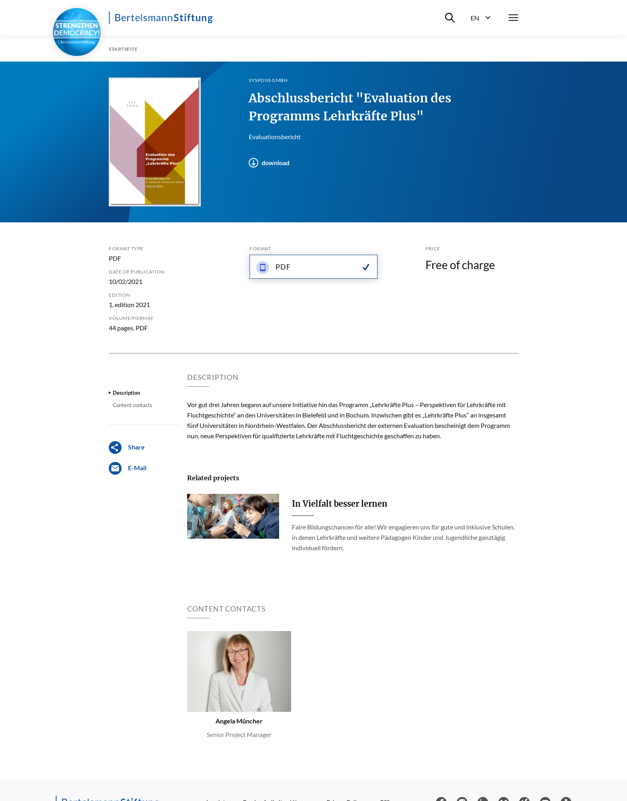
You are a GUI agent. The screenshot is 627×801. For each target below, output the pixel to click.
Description (126, 393)
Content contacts (132, 405)
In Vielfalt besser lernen (339, 504)
